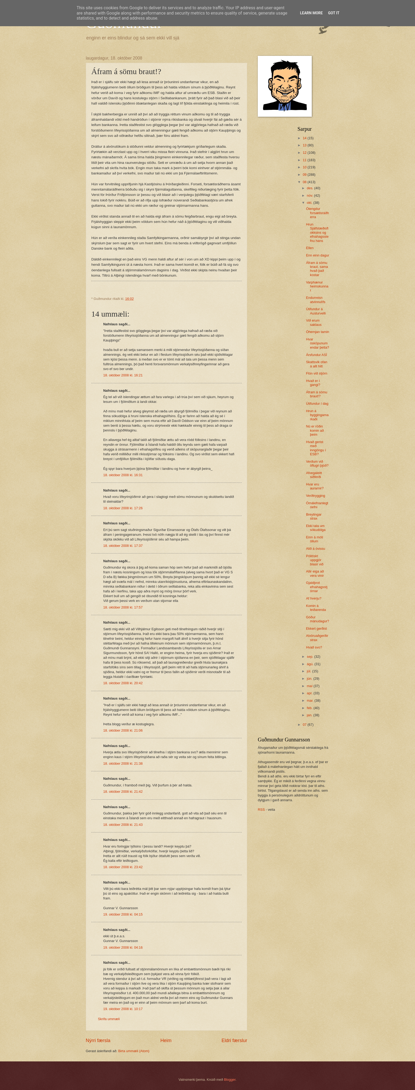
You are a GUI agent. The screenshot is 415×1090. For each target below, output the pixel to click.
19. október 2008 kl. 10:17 (123, 1009)
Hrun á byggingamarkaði (317, 415)
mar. (310, 700)
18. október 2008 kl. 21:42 (123, 792)
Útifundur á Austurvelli (316, 311)
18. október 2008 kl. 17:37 (123, 546)
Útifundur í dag (317, 404)
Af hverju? (313, 598)
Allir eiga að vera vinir (315, 573)
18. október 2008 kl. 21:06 (123, 730)
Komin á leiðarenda (316, 608)
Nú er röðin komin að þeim (315, 430)
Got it (333, 13)
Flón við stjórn (316, 373)
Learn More (311, 13)
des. (310, 188)
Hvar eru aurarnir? (315, 486)
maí (310, 686)
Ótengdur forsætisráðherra (317, 213)
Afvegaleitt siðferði (314, 475)
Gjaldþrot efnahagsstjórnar (316, 587)
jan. (310, 715)
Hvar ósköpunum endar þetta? (317, 343)
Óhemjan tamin (317, 332)
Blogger (230, 1080)
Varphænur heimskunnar (317, 286)
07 (305, 725)
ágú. (310, 664)
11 (305, 160)
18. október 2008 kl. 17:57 (123, 607)
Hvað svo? (314, 647)
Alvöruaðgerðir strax (317, 638)
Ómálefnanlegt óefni (317, 505)
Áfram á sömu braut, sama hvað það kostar (317, 269)
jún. (310, 679)
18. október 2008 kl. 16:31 (123, 475)
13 (305, 145)
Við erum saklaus (314, 322)
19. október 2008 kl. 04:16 (123, 947)
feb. (310, 708)
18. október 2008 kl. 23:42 (123, 867)
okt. (310, 203)
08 (305, 182)
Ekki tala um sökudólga (316, 528)
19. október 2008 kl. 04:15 (123, 914)
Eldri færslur (234, 1040)
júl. (309, 671)
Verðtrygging (315, 496)
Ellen (310, 248)
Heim (166, 1040)
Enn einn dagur (317, 255)
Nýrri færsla (98, 1040)
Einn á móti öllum (314, 539)
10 (305, 167)
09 (305, 175)
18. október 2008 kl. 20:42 (123, 683)
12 (305, 153)
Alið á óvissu (315, 549)
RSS (261, 810)
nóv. (310, 195)
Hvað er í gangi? (313, 383)
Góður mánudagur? (317, 619)
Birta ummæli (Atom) (133, 1051)
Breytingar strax (314, 516)
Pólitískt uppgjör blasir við (314, 560)
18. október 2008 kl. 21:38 (123, 763)
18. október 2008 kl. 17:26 (123, 508)
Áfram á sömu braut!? (316, 394)
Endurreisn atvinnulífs (315, 300)
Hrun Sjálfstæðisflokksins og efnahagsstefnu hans (317, 232)
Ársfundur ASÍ (316, 355)
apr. (310, 693)
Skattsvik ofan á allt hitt (316, 364)
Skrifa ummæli (109, 1019)
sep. (310, 657)
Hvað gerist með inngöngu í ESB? (316, 448)
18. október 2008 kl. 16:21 (123, 375)
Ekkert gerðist (316, 628)
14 (305, 138)
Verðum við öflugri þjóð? (317, 463)
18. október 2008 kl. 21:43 (123, 825)
